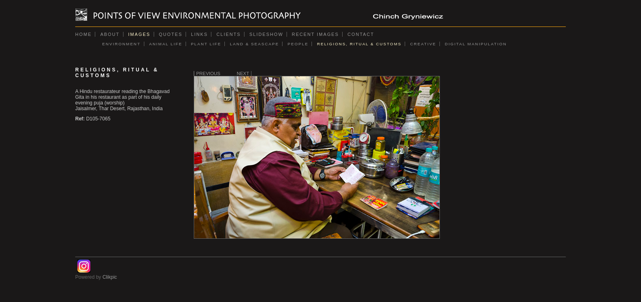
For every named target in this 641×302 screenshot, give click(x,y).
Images (139, 34)
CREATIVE (423, 44)
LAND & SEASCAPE (254, 44)
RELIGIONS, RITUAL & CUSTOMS (359, 44)
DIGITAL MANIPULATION (476, 44)
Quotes (171, 34)
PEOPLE (297, 44)
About (109, 34)
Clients (228, 34)
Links (199, 34)
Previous (208, 73)
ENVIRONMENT (121, 44)
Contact (360, 34)
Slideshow (266, 34)
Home (83, 34)
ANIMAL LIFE (165, 44)
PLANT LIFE (206, 44)
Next (243, 73)
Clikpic (110, 277)
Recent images (315, 34)
